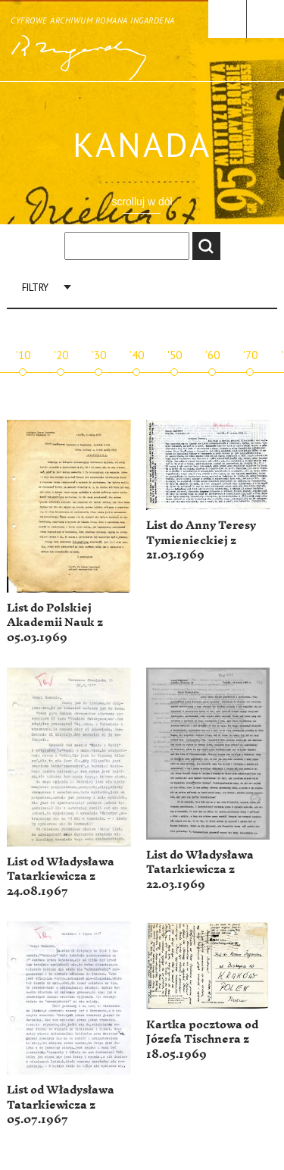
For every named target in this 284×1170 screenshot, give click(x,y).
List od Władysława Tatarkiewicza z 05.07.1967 (60, 1105)
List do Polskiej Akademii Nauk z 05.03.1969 (55, 623)
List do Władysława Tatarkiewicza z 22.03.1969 (200, 870)
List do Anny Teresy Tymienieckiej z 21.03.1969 (201, 540)
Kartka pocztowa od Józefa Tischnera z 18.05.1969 (202, 1040)
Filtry (35, 287)
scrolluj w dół (141, 202)
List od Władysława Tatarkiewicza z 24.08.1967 (60, 877)
